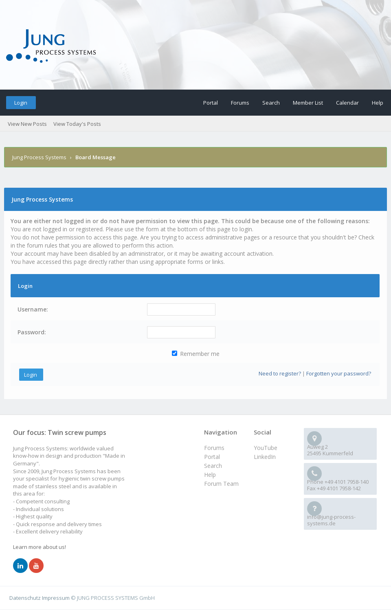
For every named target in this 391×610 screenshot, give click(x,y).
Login (20, 102)
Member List (308, 102)
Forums (240, 102)
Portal (210, 102)
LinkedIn (265, 457)
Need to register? (280, 373)
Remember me (196, 354)
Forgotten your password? (338, 373)
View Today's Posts (77, 123)
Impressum (56, 597)
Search (271, 102)
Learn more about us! (39, 547)
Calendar (347, 102)
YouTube (265, 448)
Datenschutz (25, 597)
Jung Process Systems (39, 157)
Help (377, 102)
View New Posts (27, 123)
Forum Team (221, 483)
